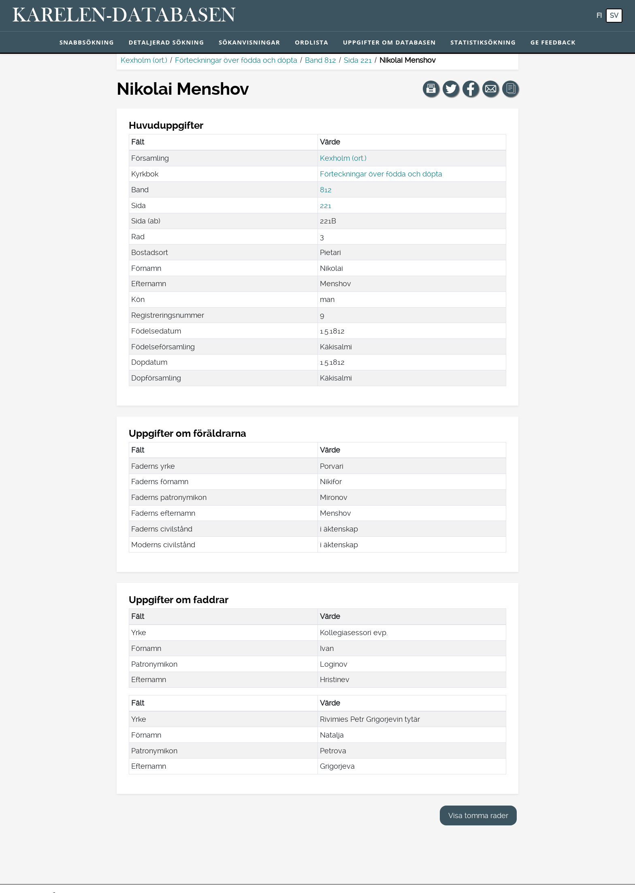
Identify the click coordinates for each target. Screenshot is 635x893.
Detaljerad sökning (166, 42)
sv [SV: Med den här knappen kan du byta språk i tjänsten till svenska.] (614, 15)
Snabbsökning (87, 42)
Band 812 (320, 60)
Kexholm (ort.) (144, 60)
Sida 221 (358, 60)
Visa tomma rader (478, 815)
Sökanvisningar (249, 42)
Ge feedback (553, 42)
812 (326, 189)
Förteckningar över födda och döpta (236, 60)
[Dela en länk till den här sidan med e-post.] (490, 89)
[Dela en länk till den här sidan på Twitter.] (451, 89)
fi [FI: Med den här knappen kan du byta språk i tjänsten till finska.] (599, 15)
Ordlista (311, 42)
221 (325, 205)
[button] (431, 89)
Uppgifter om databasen (389, 42)
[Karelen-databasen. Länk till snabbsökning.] (124, 16)
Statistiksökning (483, 42)
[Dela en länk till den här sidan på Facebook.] (470, 89)
